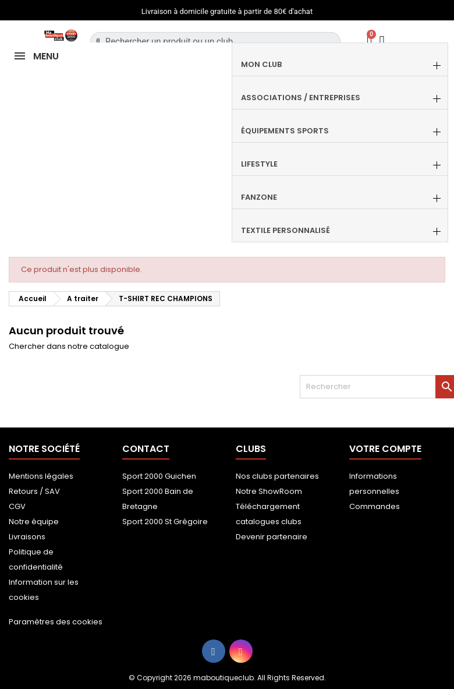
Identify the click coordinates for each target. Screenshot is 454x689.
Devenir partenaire (271, 536)
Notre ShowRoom (269, 491)
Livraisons (27, 536)
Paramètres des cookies (55, 621)
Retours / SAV (34, 491)
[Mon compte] (382, 41)
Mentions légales (41, 476)
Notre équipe (34, 521)
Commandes (374, 506)
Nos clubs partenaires (277, 476)
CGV (17, 506)
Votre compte (385, 448)
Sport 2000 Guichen (159, 476)
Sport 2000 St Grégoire (165, 521)
